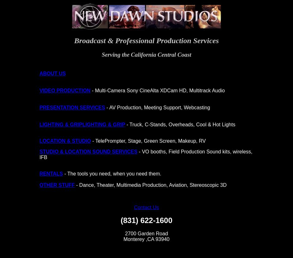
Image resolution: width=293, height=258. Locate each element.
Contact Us (146, 207)
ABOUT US (52, 73)
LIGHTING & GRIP (60, 124)
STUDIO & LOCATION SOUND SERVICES (88, 151)
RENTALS (51, 173)
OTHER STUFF (57, 185)
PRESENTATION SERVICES (72, 107)
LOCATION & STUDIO (65, 141)
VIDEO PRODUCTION (65, 90)
